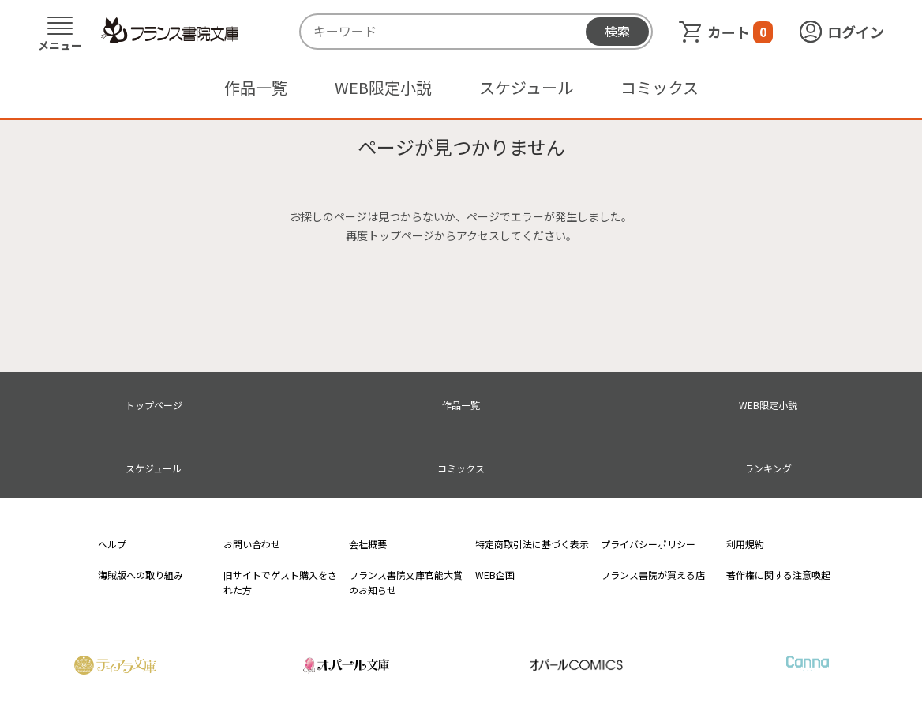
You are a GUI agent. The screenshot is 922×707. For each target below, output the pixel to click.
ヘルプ (112, 544)
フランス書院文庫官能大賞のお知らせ (406, 582)
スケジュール (526, 87)
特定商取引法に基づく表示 (532, 544)
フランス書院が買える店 (653, 574)
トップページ (154, 405)
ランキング (768, 468)
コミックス (659, 87)
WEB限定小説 (383, 87)
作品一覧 (255, 87)
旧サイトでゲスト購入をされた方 (280, 582)
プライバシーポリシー (648, 544)
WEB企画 (495, 574)
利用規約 (745, 544)
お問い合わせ (251, 544)
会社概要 (368, 544)
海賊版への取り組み (140, 574)
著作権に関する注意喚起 (778, 574)
